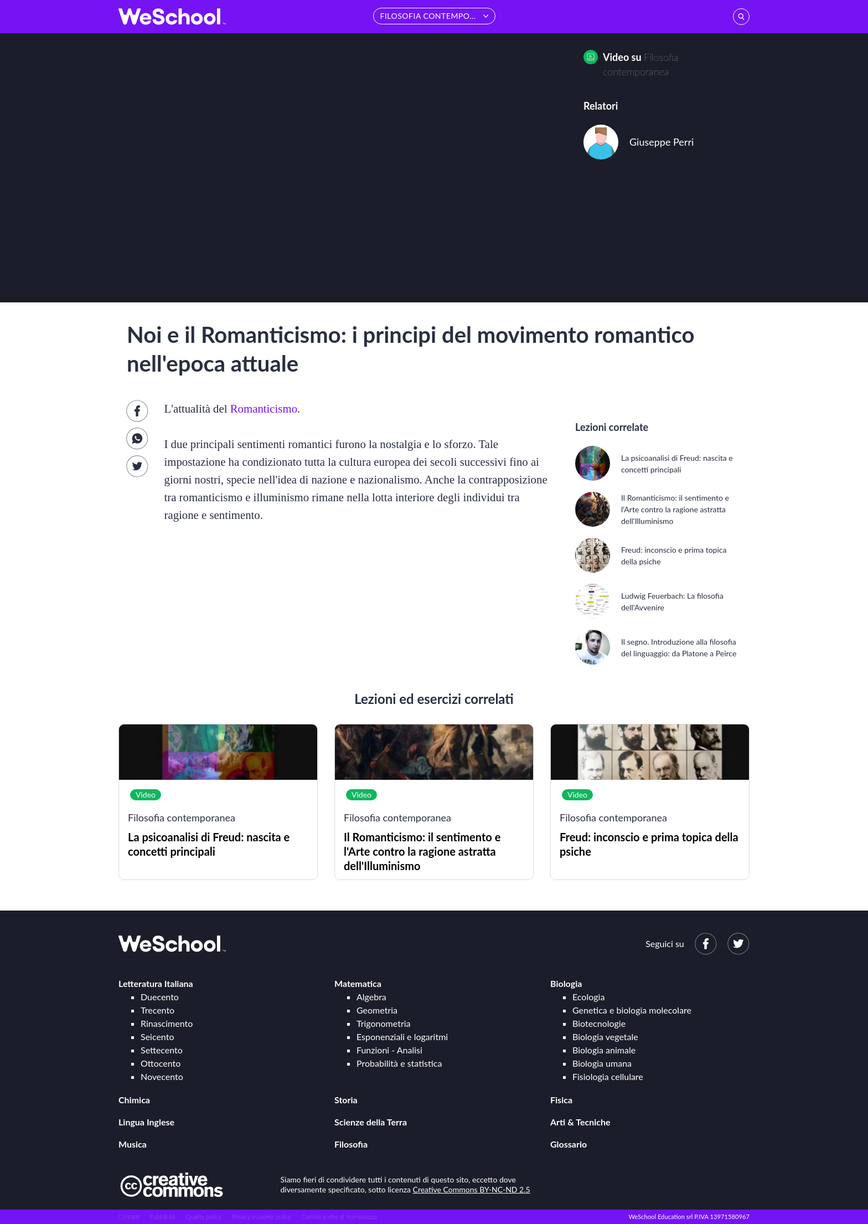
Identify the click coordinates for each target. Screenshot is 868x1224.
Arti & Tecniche (580, 1122)
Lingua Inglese (146, 1122)
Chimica (134, 1099)
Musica (132, 1144)
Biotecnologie (599, 1023)
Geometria (376, 1010)
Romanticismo (263, 408)
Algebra (371, 996)
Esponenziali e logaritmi (402, 1036)
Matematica (357, 983)
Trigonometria (383, 1023)
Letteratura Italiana (155, 983)
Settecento (162, 1050)
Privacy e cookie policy (261, 1216)
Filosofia (351, 1144)
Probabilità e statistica (399, 1063)
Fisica (561, 1099)
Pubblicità (162, 1216)
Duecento (160, 996)
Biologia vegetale (605, 1036)
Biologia (566, 983)
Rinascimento (167, 1023)
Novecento (162, 1076)
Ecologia (588, 996)
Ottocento (160, 1063)
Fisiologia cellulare (607, 1076)
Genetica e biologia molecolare (631, 1010)
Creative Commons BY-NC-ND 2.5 (471, 1189)
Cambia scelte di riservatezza (338, 1216)
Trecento (157, 1010)
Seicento (157, 1036)
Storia (346, 1099)
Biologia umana (602, 1063)
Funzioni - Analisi (389, 1050)
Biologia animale (604, 1050)
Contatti (129, 1216)
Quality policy (203, 1216)
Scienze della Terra (370, 1122)
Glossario (568, 1144)
